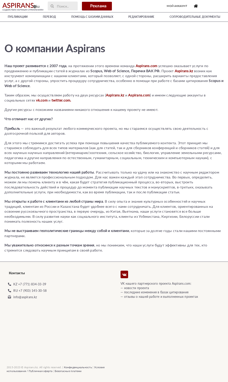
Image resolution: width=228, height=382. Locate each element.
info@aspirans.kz (25, 297)
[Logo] (23, 3)
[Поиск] (52, 6)
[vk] (124, 274)
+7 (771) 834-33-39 (32, 284)
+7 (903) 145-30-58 (33, 290)
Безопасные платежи (68, 371)
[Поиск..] (62, 6)
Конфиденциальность (78, 367)
